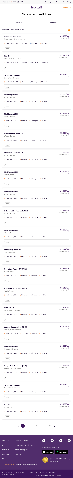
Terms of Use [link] (40, 472)
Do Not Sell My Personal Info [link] (45, 475)
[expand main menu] (4, 7)
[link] (49, 2)
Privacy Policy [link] (50, 472)
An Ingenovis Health (16, 473)
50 (50, 426)
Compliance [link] (59, 475)
